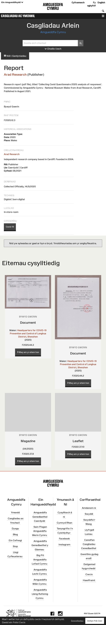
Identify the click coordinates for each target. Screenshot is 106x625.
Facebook (64, 538)
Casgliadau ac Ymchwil (18, 16)
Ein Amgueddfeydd (12, 2)
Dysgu (15, 528)
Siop (15, 546)
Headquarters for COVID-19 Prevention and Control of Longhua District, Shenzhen (28, 333)
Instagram (64, 544)
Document (28, 322)
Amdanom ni (89, 508)
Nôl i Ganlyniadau (15, 56)
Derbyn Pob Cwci (94, 621)
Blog (15, 534)
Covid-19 (10, 227)
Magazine (28, 441)
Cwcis (89, 574)
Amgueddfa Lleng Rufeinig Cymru (40, 593)
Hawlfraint (89, 580)
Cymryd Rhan (64, 522)
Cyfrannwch (78, 2)
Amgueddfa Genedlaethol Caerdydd (39, 516)
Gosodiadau (77, 621)
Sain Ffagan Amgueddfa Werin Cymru (39, 531)
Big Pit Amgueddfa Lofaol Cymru (39, 559)
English (101, 2)
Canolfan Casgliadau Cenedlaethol (88, 543)
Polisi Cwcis (19, 622)
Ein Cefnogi (15, 540)
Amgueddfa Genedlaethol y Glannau (39, 545)
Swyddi (89, 514)
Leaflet (78, 441)
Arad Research (15, 74)
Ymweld (15, 512)
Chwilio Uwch (53, 48)
